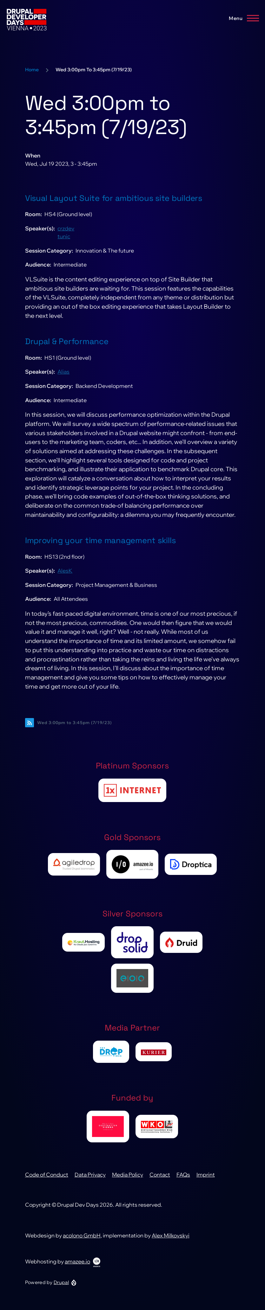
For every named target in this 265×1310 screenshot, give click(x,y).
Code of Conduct (46, 1174)
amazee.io (77, 1261)
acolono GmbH (82, 1235)
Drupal (61, 1282)
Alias (63, 371)
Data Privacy (90, 1174)
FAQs (183, 1174)
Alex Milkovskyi (170, 1235)
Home (32, 70)
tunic (63, 236)
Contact (159, 1174)
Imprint (205, 1174)
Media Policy (127, 1174)
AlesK (64, 570)
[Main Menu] (242, 18)
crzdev (65, 228)
